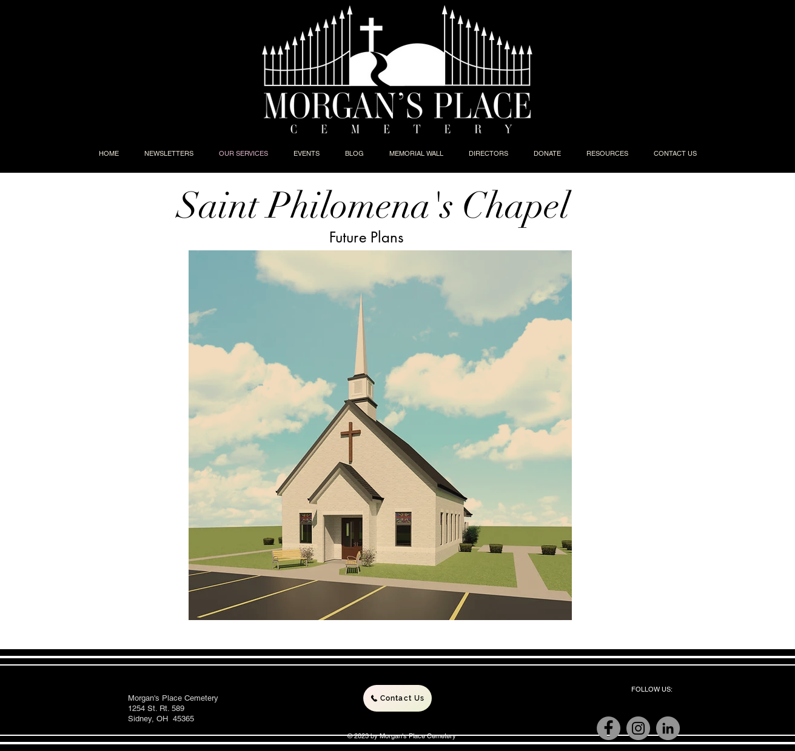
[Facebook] (608, 728)
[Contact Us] (397, 698)
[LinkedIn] (668, 728)
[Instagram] (638, 728)
